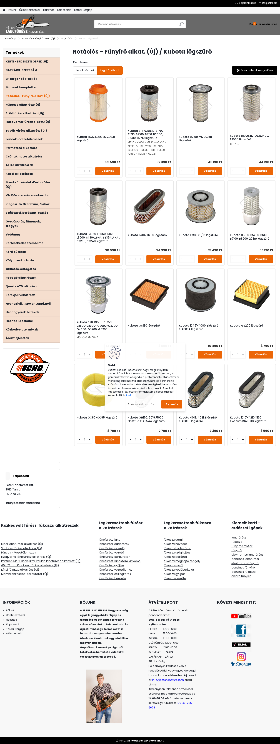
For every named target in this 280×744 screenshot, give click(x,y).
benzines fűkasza (243, 572)
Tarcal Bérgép (83, 10)
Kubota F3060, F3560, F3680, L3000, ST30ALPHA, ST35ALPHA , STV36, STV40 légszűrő (98, 237)
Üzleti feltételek (29, 10)
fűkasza (236, 542)
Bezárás (172, 404)
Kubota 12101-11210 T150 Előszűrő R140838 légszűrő (248, 419)
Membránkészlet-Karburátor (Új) (24, 574)
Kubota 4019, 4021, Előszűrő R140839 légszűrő (198, 419)
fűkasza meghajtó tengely (182, 561)
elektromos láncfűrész (247, 555)
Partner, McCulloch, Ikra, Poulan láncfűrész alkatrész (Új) (41, 561)
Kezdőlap (10, 38)
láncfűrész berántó (112, 578)
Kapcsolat (64, 10)
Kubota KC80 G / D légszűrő (198, 235)
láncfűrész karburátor (114, 557)
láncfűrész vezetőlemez (115, 570)
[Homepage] (4, 10)
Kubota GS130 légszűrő (144, 325)
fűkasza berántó (175, 557)
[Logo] (27, 24)
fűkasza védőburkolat (179, 570)
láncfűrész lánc (109, 540)
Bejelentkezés (247, 3)
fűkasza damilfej (175, 578)
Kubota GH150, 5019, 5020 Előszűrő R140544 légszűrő (146, 419)
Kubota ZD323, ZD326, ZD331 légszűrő (96, 138)
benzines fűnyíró (243, 567)
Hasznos (48, 10)
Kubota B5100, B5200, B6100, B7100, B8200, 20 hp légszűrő (249, 237)
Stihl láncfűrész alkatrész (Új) (21, 548)
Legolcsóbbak (85, 70)
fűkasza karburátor (177, 548)
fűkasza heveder (175, 544)
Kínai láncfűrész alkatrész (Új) (22, 544)
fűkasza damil (173, 540)
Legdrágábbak (110, 70)
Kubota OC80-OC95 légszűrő (97, 417)
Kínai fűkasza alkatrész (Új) (20, 570)
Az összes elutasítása (142, 404)
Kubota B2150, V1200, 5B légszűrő (195, 138)
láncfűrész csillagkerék (115, 574)
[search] (181, 25)
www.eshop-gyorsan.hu (147, 740)
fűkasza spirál (173, 565)
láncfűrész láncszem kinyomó (120, 561)
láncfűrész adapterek (114, 544)
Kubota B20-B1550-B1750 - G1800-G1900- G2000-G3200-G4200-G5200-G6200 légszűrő (98, 327)
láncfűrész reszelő (111, 548)
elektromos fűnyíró (245, 563)
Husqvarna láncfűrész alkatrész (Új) (26, 557)
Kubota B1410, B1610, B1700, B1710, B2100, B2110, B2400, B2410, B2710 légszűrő (146, 134)
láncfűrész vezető (111, 552)
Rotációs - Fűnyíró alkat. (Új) (38, 38)
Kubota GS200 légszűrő (246, 325)
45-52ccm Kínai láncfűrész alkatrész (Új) (30, 565)
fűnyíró (236, 550)
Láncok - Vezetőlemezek (18, 552)
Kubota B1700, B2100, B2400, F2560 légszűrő (249, 137)
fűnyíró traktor (241, 546)
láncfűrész (238, 537)
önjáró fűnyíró (241, 576)
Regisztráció (269, 3)
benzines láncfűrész (245, 559)
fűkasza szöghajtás (177, 552)
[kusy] (84, 171)
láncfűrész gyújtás (111, 565)
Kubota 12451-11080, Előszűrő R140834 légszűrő (199, 327)
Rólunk (12, 10)
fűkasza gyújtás (174, 574)
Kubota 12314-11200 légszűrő (147, 235)
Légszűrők (67, 38)
